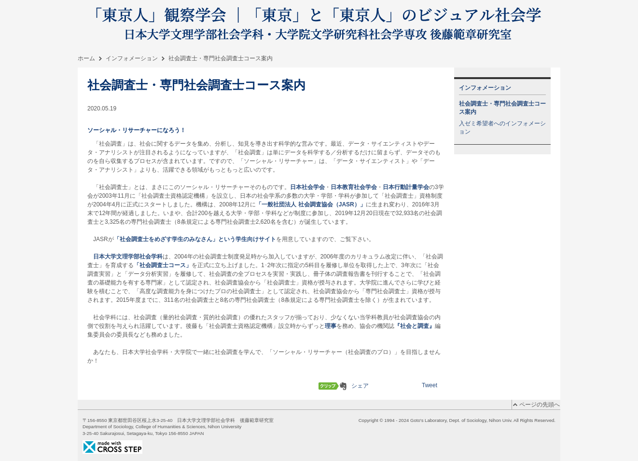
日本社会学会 (307, 187)
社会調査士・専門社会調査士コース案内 (502, 107)
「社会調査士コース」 (163, 265)
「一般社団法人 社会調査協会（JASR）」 (310, 204)
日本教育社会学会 (354, 187)
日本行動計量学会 (406, 187)
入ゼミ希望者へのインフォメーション (502, 127)
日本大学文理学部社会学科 (128, 256)
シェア (360, 385)
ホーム (86, 58)
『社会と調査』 (414, 326)
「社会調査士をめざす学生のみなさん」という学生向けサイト (195, 239)
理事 (330, 326)
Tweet (429, 385)
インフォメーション (132, 58)
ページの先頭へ (539, 404)
